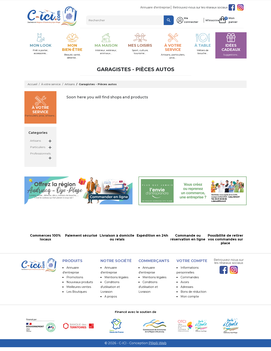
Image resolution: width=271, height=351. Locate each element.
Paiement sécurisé (117, 301)
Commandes (190, 277)
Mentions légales (116, 277)
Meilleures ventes (78, 287)
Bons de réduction (193, 292)
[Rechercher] (130, 20)
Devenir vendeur (154, 296)
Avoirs (185, 282)
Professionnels (40, 153)
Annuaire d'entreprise (155, 7)
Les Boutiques (76, 292)
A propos (110, 296)
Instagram (240, 7)
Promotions (74, 277)
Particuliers (37, 147)
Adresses (187, 287)
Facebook (232, 7)
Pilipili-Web (158, 347)
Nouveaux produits (79, 282)
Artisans (35, 140)
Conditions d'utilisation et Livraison (110, 287)
